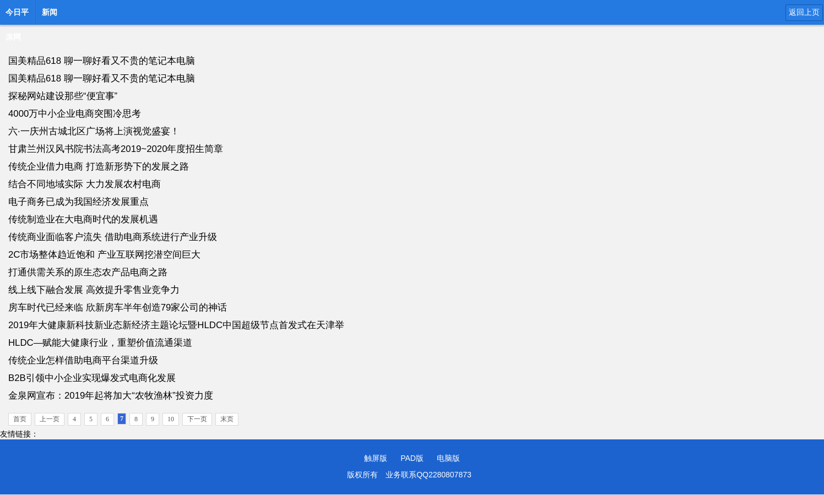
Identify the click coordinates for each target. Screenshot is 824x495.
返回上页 (804, 12)
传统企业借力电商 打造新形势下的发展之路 (98, 166)
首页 (19, 419)
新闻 (49, 12)
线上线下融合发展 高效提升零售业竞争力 (94, 290)
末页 (227, 419)
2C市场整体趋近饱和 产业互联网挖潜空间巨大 (104, 254)
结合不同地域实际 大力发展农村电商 (84, 184)
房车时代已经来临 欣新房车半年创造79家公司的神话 (117, 307)
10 (170, 419)
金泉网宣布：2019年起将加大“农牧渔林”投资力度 (110, 395)
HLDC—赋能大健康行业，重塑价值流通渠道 (100, 343)
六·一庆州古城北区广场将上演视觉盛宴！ (94, 131)
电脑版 (448, 458)
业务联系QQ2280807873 (428, 474)
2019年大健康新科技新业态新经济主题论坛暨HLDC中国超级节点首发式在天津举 (176, 325)
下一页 (197, 419)
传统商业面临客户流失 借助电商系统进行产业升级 (112, 237)
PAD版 (412, 458)
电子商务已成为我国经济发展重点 (78, 202)
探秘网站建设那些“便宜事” (62, 96)
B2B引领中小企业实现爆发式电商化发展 (92, 378)
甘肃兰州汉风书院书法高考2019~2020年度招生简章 (115, 149)
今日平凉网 (17, 15)
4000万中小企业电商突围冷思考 (74, 113)
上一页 (49, 419)
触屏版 (375, 458)
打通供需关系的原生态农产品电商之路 (87, 272)
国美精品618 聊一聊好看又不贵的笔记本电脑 (101, 61)
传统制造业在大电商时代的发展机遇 (83, 219)
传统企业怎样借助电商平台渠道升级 (83, 360)
